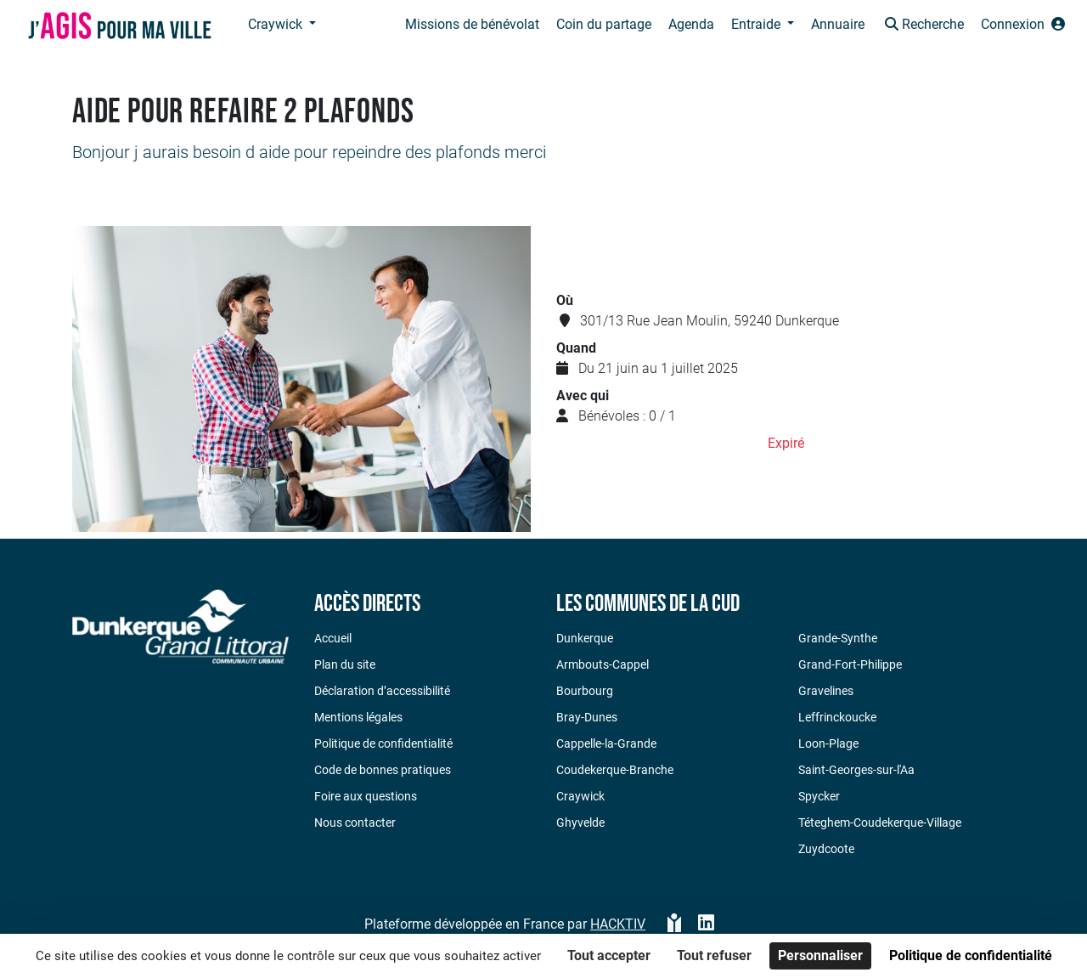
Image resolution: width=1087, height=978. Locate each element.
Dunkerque (584, 638)
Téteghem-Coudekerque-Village (879, 822)
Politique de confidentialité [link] (970, 955)
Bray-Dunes (586, 717)
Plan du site (344, 664)
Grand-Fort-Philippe (850, 664)
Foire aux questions (365, 796)
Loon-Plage (828, 743)
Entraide (757, 24)
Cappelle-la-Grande (606, 743)
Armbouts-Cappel (602, 664)
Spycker (819, 796)
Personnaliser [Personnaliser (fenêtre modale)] (820, 955)
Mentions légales (358, 717)
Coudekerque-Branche (614, 770)
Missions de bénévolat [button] (472, 24)
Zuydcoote (826, 849)
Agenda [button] (691, 24)
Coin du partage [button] (603, 24)
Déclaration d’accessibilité (382, 691)
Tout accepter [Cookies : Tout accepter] (609, 955)
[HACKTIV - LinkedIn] (706, 924)
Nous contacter (355, 822)
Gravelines (825, 691)
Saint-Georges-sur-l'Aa (856, 770)
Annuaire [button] (838, 24)
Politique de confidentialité (383, 743)
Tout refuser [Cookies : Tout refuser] (714, 955)
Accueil (333, 638)
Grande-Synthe (837, 638)
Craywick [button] (277, 24)
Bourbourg (584, 691)
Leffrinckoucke (837, 717)
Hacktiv (617, 924)
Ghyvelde (580, 822)
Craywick (580, 796)
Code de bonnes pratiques (382, 770)
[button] (922, 26)
